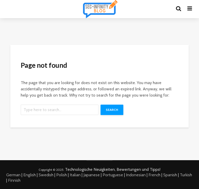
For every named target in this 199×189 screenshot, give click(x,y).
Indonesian (136, 174)
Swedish (46, 174)
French (154, 174)
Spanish (170, 174)
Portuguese (113, 174)
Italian (75, 174)
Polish (61, 174)
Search (112, 110)
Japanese (91, 174)
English (29, 174)
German (13, 174)
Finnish (14, 180)
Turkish (186, 174)
